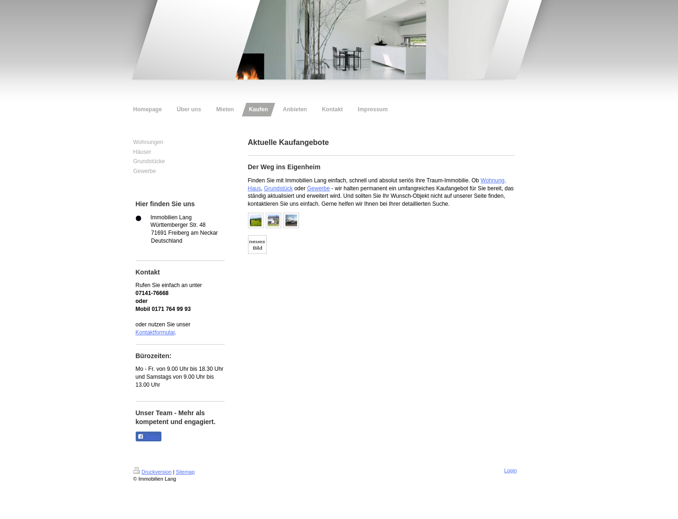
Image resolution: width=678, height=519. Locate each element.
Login (510, 470)
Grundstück (278, 188)
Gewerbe (318, 188)
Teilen (149, 436)
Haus (254, 188)
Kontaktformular (155, 332)
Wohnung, (493, 180)
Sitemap (185, 472)
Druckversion (152, 472)
